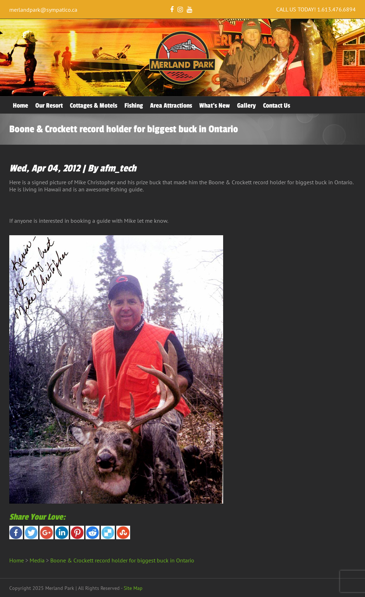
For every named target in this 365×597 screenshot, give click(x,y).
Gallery (246, 105)
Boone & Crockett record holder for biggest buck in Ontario (122, 560)
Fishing (133, 105)
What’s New (214, 105)
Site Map (133, 588)
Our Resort (49, 105)
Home (20, 105)
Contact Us (276, 105)
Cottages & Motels (93, 105)
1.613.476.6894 (336, 9)
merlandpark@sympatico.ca (43, 9)
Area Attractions (171, 105)
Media (37, 560)
